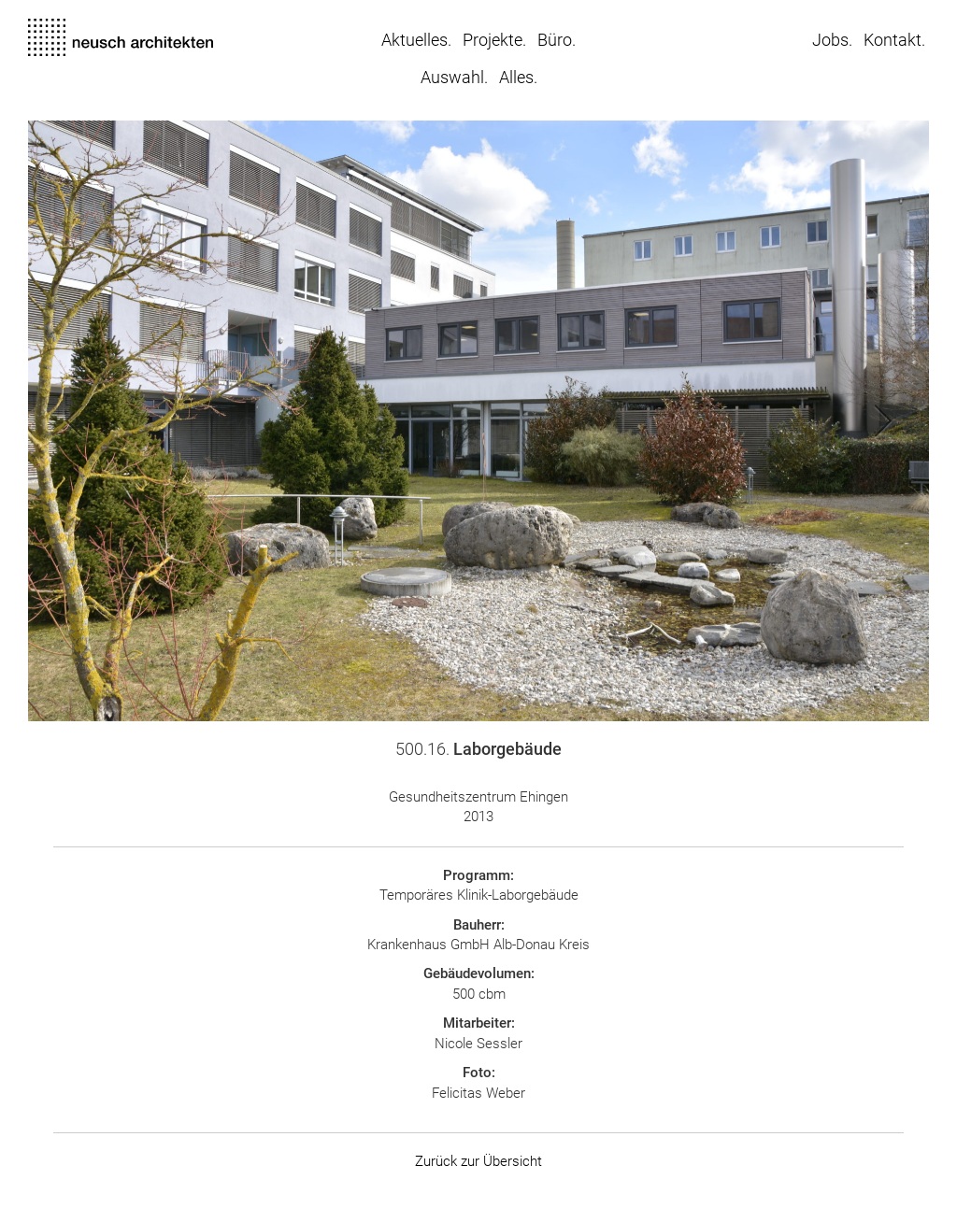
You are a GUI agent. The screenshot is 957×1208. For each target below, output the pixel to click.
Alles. (518, 77)
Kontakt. (894, 40)
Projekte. (494, 40)
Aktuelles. (416, 40)
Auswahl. (454, 77)
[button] (253, 421)
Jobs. (832, 40)
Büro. (556, 40)
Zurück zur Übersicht (478, 1161)
